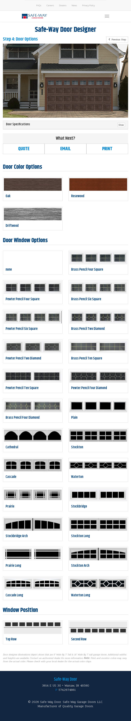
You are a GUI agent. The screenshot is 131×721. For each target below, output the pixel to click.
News (74, 5)
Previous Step (117, 39)
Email (65, 148)
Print (107, 148)
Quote (23, 148)
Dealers (62, 5)
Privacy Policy (88, 5)
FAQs (38, 5)
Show (121, 125)
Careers (50, 5)
